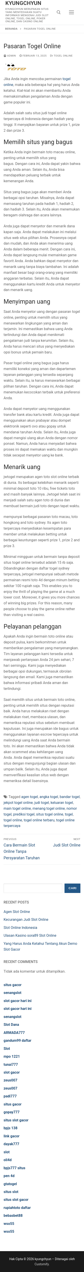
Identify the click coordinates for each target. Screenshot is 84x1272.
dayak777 (11, 1144)
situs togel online (49, 814)
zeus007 (10, 1080)
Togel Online (61, 55)
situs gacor (13, 985)
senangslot (12, 993)
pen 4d (9, 1176)
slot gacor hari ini (18, 1001)
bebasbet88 (13, 1215)
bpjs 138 (10, 1128)
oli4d (8, 1160)
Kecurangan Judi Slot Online (26, 919)
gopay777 (11, 1112)
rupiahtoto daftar (17, 1208)
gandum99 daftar (17, 1040)
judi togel (41, 802)
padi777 (10, 1096)
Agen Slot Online (17, 912)
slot (7, 1152)
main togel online (17, 808)
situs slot (11, 1192)
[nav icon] (71, 12)
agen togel (29, 797)
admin (10, 55)
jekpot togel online (18, 802)
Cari (72, 888)
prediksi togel (23, 814)
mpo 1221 (12, 1056)
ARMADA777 (14, 1033)
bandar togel (70, 797)
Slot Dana (11, 1024)
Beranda (11, 28)
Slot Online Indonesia (20, 927)
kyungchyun (23, 3)
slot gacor (12, 1072)
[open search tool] (59, 12)
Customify (41, 1264)
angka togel (48, 797)
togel (69, 814)
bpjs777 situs (14, 1168)
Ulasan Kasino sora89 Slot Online (30, 935)
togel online (13, 820)
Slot (7, 1048)
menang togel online (48, 808)
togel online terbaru (39, 820)
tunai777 (11, 1064)
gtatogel (10, 1184)
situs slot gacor (16, 1120)
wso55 (9, 1224)
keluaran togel (62, 802)
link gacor (11, 1136)
